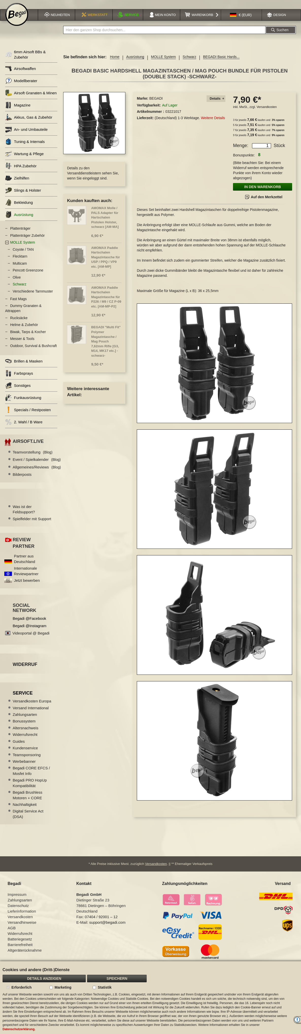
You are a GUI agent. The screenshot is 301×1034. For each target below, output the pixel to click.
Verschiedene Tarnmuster (33, 298)
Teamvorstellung (33, 458)
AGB (12, 934)
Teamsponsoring (27, 761)
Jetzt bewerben (27, 587)
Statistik (104, 987)
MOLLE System (163, 63)
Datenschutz (18, 912)
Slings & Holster (23, 196)
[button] (241, 21)
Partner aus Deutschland (24, 565)
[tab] (216, 105)
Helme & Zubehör (24, 331)
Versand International (31, 714)
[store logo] (16, 20)
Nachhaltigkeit (25, 811)
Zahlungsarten (25, 721)
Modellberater (21, 87)
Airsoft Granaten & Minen (31, 99)
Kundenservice (25, 754)
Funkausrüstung (23, 404)
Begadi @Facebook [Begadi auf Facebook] (29, 625)
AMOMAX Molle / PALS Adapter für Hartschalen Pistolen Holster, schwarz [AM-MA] (105, 223)
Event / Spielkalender (37, 466)
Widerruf (25, 670)
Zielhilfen (17, 184)
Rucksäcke (18, 324)
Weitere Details (213, 124)
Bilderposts (22, 481)
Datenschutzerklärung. (19, 1029)
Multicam (20, 270)
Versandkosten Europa (32, 707)
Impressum (17, 901)
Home (114, 63)
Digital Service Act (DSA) (28, 820)
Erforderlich (21, 987)
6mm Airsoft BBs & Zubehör (25, 61)
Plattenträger (20, 235)
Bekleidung (19, 208)
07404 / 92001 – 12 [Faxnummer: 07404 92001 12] (101, 923)
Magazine (17, 111)
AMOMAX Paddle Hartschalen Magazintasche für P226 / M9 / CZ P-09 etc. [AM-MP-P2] (106, 303)
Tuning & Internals (25, 147)
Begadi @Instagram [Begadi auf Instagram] (29, 632)
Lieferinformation (22, 917)
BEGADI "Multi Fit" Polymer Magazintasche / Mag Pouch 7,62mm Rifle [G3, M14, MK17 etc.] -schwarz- (106, 348)
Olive (17, 284)
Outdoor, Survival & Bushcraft (33, 352)
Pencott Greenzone (28, 277)
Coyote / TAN (23, 256)
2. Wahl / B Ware (23, 428)
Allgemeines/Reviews (37, 473)
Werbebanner (24, 768)
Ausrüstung (135, 63)
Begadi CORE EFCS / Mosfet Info (31, 777)
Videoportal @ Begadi (30, 639)
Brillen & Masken (24, 367)
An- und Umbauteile (26, 135)
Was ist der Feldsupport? (24, 515)
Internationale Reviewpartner (26, 577)
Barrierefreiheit (20, 951)
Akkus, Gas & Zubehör (28, 123)
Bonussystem (24, 727)
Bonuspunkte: (244, 161)
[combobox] (164, 36)
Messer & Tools (22, 345)
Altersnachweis (25, 734)
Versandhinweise (22, 929)
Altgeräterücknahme (25, 956)
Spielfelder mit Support (32, 525)
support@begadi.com (107, 929)
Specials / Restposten (28, 416)
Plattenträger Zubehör (27, 242)
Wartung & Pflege (24, 160)
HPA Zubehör (21, 172)
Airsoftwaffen (20, 74)
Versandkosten (267, 113)
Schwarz (189, 63)
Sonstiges (18, 391)
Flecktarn (20, 263)
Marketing (63, 987)
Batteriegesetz (20, 945)
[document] (150, 997)
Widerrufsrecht (25, 741)
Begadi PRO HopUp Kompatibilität (30, 789)
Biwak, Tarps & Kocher (28, 338)
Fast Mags (18, 305)
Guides (19, 748)
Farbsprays (19, 379)
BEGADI (156, 105)
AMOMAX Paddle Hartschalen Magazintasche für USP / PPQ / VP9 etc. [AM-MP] (105, 263)
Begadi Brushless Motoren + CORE (27, 801)
